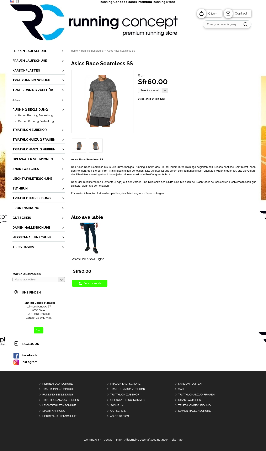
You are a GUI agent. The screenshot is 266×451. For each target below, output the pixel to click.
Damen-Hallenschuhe (194, 410)
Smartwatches (189, 399)
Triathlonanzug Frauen (196, 394)
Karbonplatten (190, 383)
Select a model (93, 283)
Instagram (25, 362)
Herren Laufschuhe (57, 383)
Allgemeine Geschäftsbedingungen (146, 439)
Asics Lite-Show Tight (88, 259)
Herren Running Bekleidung (35, 115)
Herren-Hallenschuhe (59, 416)
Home (74, 50)
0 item (213, 13)
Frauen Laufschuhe (125, 383)
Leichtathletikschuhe (59, 405)
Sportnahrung (53, 410)
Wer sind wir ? (92, 439)
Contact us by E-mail (39, 317)
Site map (176, 439)
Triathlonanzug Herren (60, 399)
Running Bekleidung (57, 394)
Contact (241, 13)
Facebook (25, 355)
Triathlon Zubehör (124, 394)
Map (119, 439)
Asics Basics (119, 416)
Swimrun (117, 405)
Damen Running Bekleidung (36, 121)
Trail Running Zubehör (127, 389)
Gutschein (118, 410)
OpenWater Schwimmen (127, 399)
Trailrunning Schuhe (58, 389)
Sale (181, 389)
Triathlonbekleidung (194, 405)
